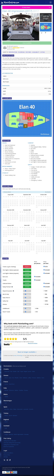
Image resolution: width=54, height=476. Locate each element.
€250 (46, 297)
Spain (5, 407)
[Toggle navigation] (50, 2)
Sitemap (6, 457)
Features (28, 52)
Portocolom (20, 409)
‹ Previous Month (7, 192)
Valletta (6, 396)
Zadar (33, 371)
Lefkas (29, 377)
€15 (37, 312)
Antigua (6, 434)
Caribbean (7, 432)
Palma (14, 409)
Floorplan (21, 52)
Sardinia (21, 390)
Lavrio (10, 377)
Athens (6, 377)
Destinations (8, 366)
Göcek (10, 415)
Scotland (6, 426)
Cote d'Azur (11, 384)
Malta (5, 394)
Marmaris (15, 415)
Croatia (6, 369)
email (15, 355)
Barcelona (6, 409)
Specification (13, 52)
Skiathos (39, 377)
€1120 (46, 304)
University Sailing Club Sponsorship (12, 442)
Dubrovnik (6, 371)
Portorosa (11, 390)
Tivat (5, 403)
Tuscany (26, 390)
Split (18, 371)
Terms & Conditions (8, 453)
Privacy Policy (7, 455)
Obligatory (27, 266)
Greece (6, 375)
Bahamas (11, 434)
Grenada (26, 434)
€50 (46, 294)
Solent (6, 422)
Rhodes (17, 377)
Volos (43, 377)
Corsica (6, 384)
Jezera (29, 371)
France (6, 381)
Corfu (20, 377)
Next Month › (48, 192)
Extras (42, 52)
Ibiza (11, 409)
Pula (11, 371)
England (6, 419)
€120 (37, 308)
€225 (46, 291)
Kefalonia (25, 377)
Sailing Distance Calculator (10, 440)
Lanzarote (25, 409)
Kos (13, 377)
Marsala (6, 390)
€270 (46, 266)
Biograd (25, 371)
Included (27, 270)
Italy (5, 388)
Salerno (16, 390)
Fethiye (6, 415)
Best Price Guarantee (9, 446)
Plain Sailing (7, 438)
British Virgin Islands (18, 434)
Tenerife (31, 409)
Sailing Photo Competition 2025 (11, 444)
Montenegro (8, 400)
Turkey (6, 413)
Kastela (14, 371)
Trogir (21, 371)
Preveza (34, 377)
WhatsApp (19, 355)
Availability (35, 52)
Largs (5, 428)
